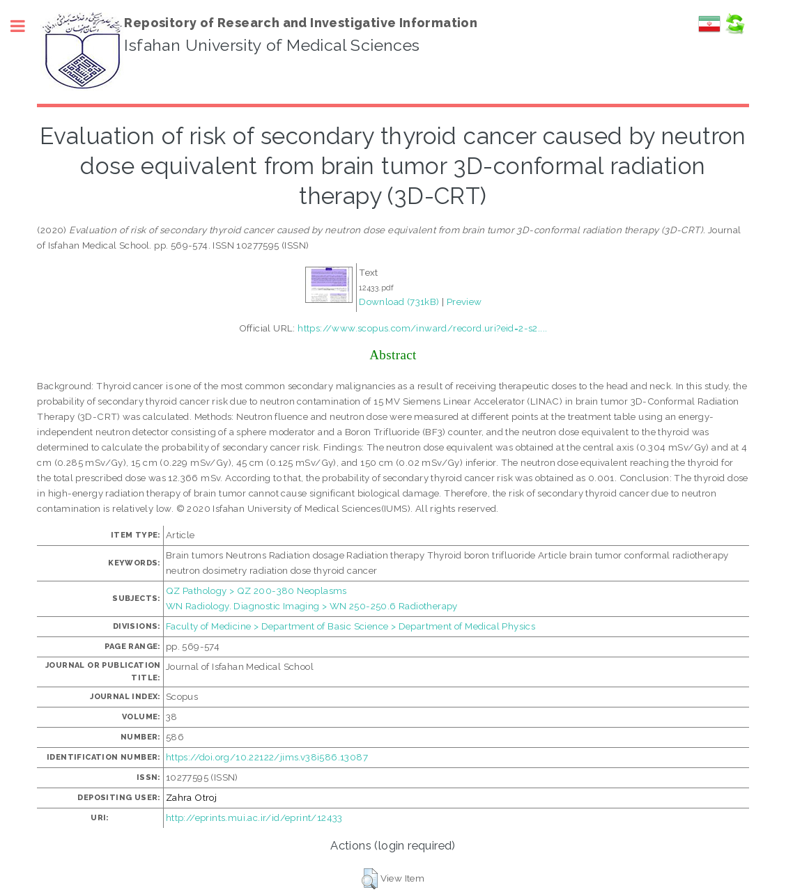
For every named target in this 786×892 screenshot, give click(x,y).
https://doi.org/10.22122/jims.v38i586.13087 (267, 756)
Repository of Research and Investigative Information (300, 22)
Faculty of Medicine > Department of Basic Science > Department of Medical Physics (350, 626)
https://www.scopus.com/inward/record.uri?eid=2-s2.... (422, 328)
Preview (464, 301)
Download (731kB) (399, 301)
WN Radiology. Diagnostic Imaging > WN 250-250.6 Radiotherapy (312, 605)
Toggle (25, 26)
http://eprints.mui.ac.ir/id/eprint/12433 (254, 817)
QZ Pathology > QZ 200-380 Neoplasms (256, 590)
